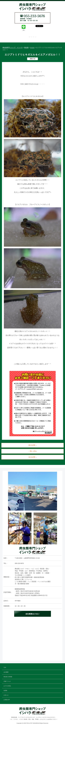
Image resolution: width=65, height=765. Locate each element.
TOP (32, 41)
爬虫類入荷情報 (32, 51)
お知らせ (32, 70)
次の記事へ (32, 495)
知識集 (32, 65)
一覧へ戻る (32, 489)
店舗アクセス (32, 56)
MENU (33, 37)
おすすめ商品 (32, 60)
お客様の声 (32, 74)
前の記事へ (32, 483)
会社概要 (32, 46)
